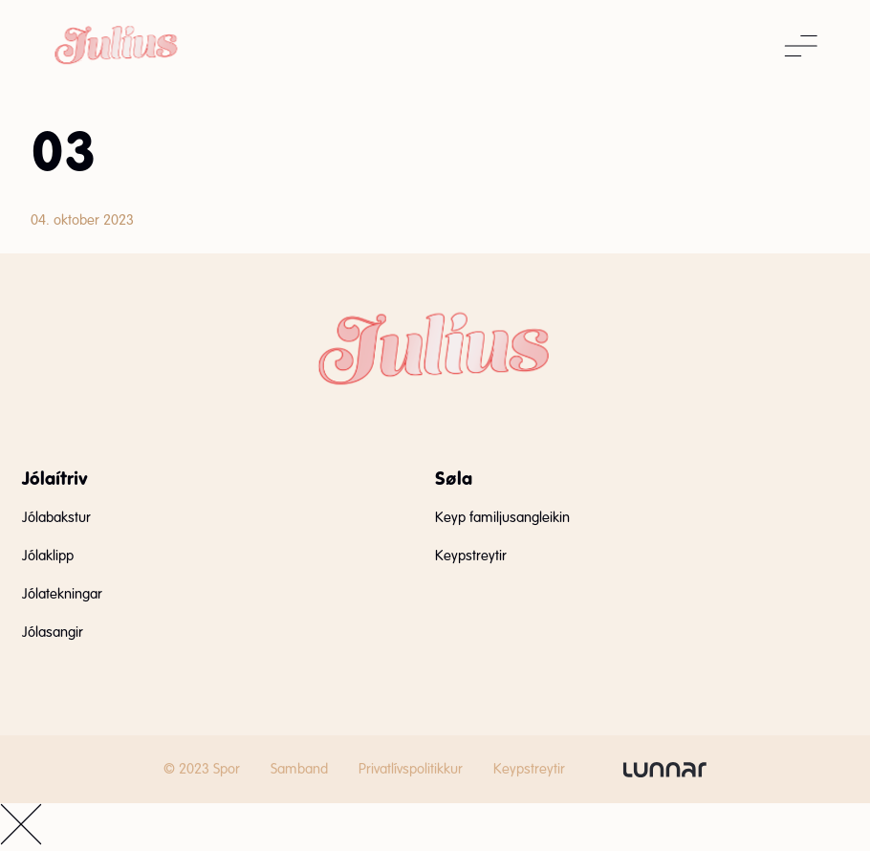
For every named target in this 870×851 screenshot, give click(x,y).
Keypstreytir (471, 555)
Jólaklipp (48, 555)
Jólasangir (52, 632)
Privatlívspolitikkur (411, 768)
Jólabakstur (56, 517)
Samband (299, 768)
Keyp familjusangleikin (502, 517)
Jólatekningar (62, 593)
